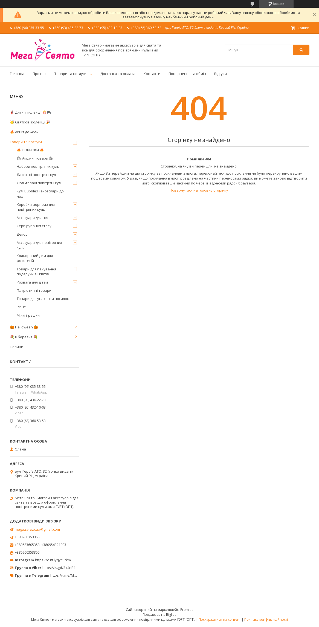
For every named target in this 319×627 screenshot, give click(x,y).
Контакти (152, 73)
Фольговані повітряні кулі (39, 182)
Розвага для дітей (32, 282)
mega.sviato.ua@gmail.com (37, 529)
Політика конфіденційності (266, 619)
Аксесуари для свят (33, 217)
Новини (16, 346)
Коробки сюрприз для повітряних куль (36, 207)
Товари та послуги (70, 73)
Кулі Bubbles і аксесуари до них (40, 193)
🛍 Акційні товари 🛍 (35, 158)
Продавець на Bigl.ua (159, 614)
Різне (21, 306)
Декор (22, 234)
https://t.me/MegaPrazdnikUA (75, 575)
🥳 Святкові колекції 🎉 (30, 122)
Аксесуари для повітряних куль (39, 245)
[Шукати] (301, 50)
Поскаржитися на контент (220, 619)
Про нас (39, 73)
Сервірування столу (34, 225)
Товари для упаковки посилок (43, 298)
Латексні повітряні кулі (37, 174)
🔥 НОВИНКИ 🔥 (30, 150)
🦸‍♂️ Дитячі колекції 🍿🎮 (30, 112)
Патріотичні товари (34, 290)
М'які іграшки (28, 315)
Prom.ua (186, 609)
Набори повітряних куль (38, 166)
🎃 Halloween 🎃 (24, 327)
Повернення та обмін (187, 73)
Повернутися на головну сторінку (199, 190)
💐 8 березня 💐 (24, 336)
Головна (17, 73)
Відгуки (220, 73)
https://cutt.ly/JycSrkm (53, 559)
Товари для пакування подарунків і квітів (36, 271)
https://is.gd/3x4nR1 (59, 567)
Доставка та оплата (117, 73)
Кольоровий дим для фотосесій (35, 258)
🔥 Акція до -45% (24, 131)
